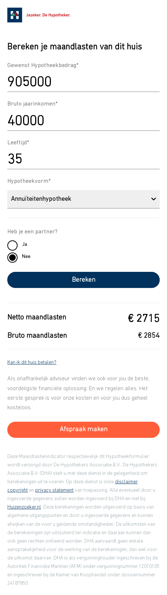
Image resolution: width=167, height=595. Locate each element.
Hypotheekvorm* (29, 181)
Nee (26, 256)
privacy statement (54, 490)
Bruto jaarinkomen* (32, 104)
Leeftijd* (18, 143)
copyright (17, 490)
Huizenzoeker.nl (24, 507)
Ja (24, 244)
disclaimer (126, 482)
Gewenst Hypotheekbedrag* (42, 66)
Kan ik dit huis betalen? (31, 362)
